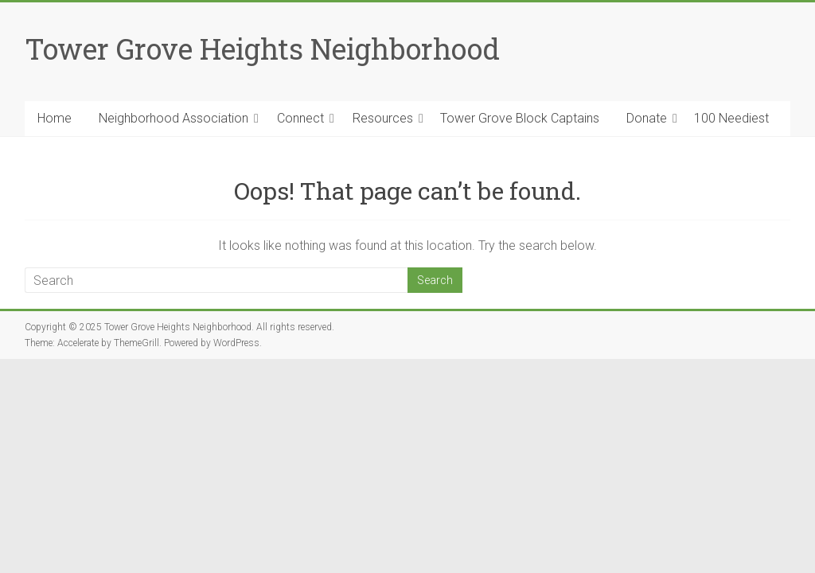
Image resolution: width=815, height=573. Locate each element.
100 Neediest (731, 118)
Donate (646, 118)
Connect (300, 118)
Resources (383, 118)
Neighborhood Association (173, 118)
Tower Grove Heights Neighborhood (262, 48)
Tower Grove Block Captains (519, 118)
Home (54, 118)
